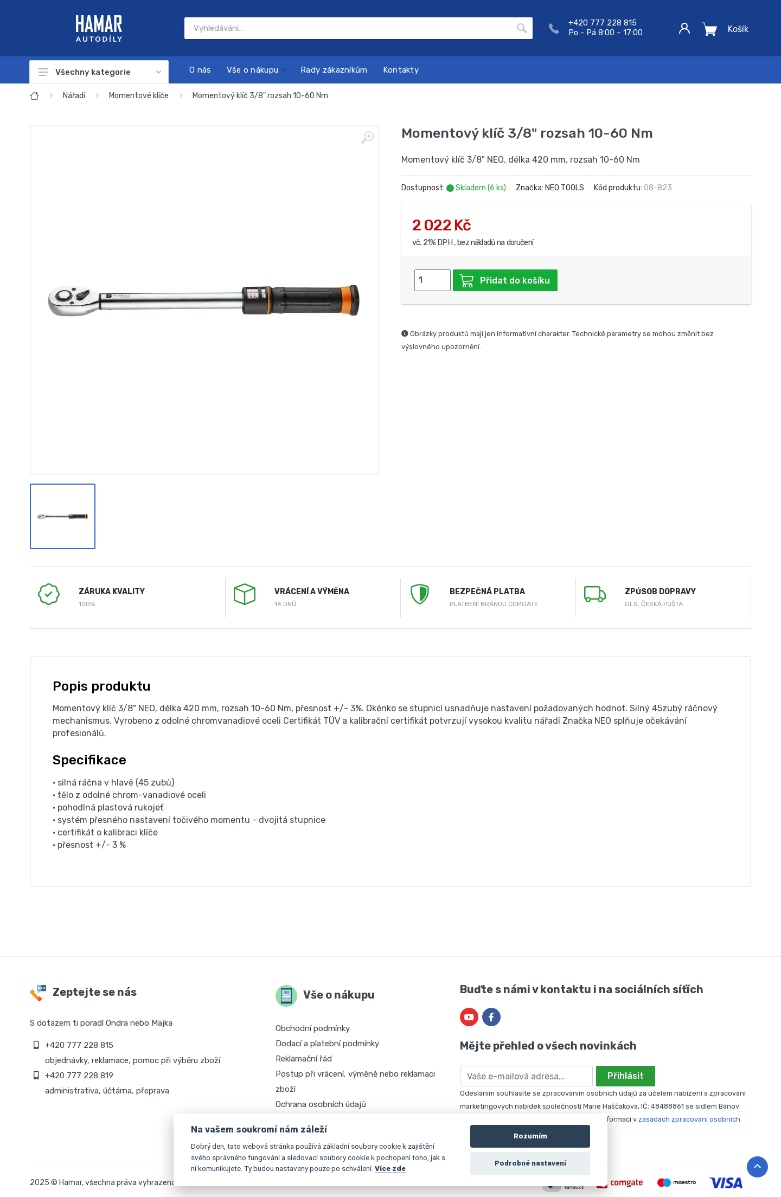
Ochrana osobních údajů (321, 1104)
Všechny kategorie (100, 72)
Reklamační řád (304, 1059)
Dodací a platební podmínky (327, 1043)
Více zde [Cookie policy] (390, 1168)
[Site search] (347, 28)
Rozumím (530, 1136)
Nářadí (74, 95)
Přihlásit (625, 1076)
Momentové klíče (139, 95)
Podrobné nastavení (530, 1163)
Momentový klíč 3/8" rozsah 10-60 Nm (260, 95)
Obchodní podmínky (313, 1028)
